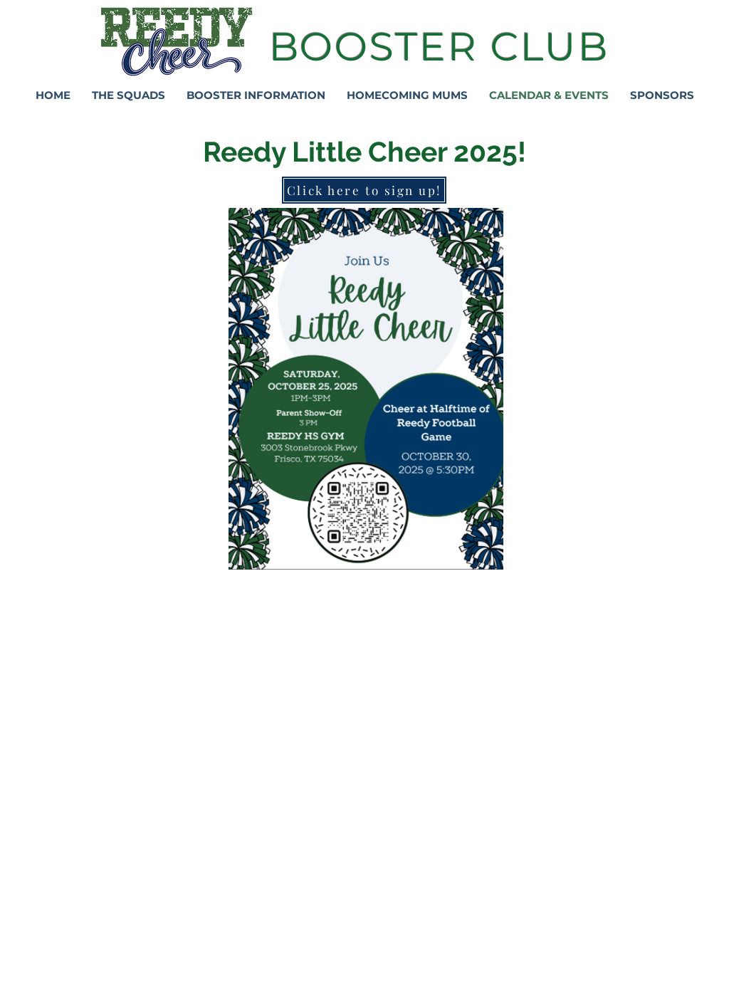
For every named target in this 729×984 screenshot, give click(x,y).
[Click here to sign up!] (364, 190)
